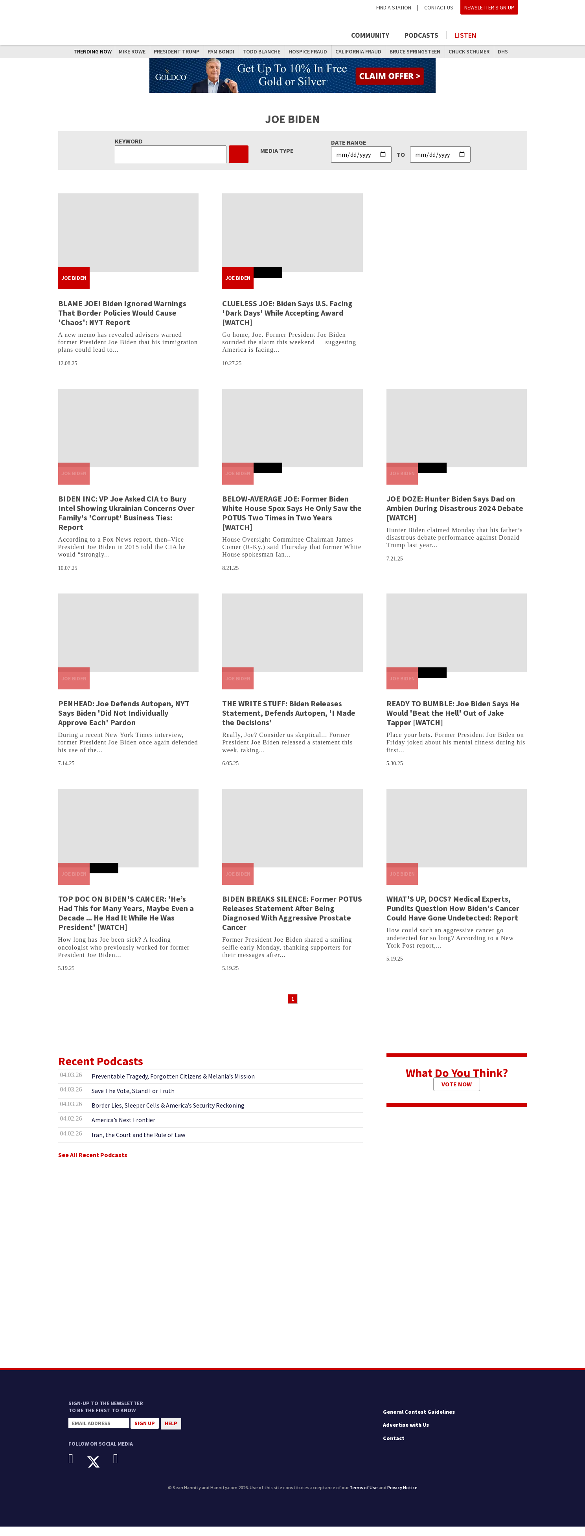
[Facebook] (76, 1468)
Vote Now (457, 1093)
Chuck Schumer (469, 51)
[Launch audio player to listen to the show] (473, 35)
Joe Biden (73, 287)
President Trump (176, 51)
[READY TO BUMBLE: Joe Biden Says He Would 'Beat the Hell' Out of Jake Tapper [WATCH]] (456, 642)
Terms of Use (364, 1497)
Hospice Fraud (308, 51)
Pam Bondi (221, 51)
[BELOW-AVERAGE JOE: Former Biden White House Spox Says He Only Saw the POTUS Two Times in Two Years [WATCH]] (292, 437)
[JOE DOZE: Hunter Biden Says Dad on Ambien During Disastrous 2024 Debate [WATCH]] (456, 437)
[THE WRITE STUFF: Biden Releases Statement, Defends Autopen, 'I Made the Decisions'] (292, 642)
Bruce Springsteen (415, 51)
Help (171, 1432)
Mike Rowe (132, 51)
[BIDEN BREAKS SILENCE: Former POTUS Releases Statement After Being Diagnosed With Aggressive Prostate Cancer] (292, 838)
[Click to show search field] (511, 36)
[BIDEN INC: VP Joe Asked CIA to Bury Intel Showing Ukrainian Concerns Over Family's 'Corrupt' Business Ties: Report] (128, 437)
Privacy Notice (402, 1497)
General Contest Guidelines (419, 1421)
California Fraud (358, 51)
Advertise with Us (406, 1434)
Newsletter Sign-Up (489, 7)
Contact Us (438, 7)
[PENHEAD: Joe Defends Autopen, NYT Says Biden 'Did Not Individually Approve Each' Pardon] (128, 642)
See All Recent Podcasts (92, 1164)
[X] (99, 1471)
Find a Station (393, 7)
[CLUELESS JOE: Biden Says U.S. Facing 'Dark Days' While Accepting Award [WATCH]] (292, 242)
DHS (503, 51)
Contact (394, 1447)
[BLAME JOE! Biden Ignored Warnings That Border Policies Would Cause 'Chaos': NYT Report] (128, 242)
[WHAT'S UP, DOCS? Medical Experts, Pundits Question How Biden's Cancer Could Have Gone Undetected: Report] (456, 838)
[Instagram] (121, 1468)
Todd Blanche (261, 51)
